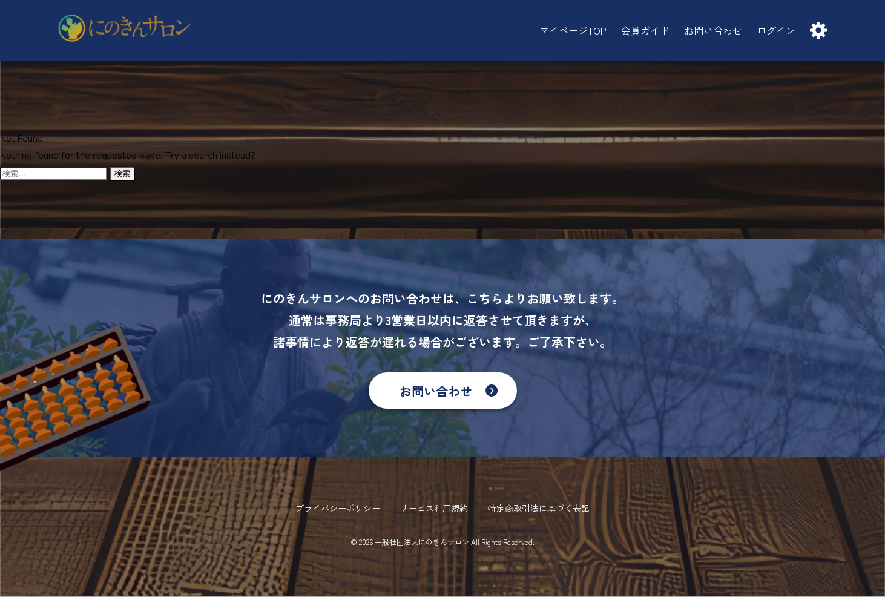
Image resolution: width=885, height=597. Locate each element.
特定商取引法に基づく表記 (539, 508)
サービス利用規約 (434, 508)
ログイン (776, 30)
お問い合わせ (436, 391)
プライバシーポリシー (337, 508)
